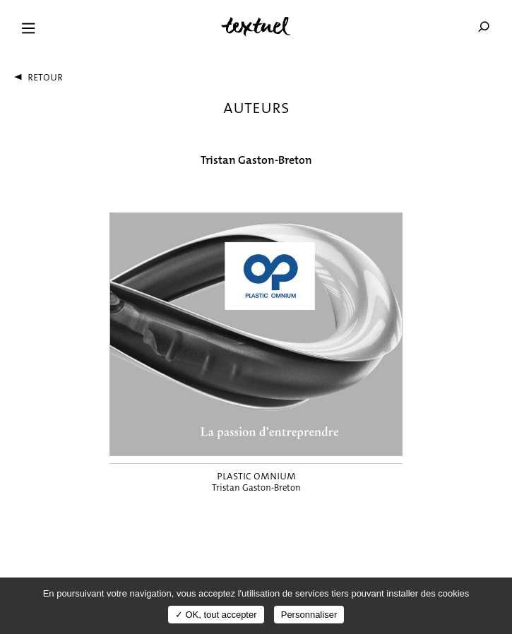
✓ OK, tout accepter (216, 614)
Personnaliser (309, 614)
